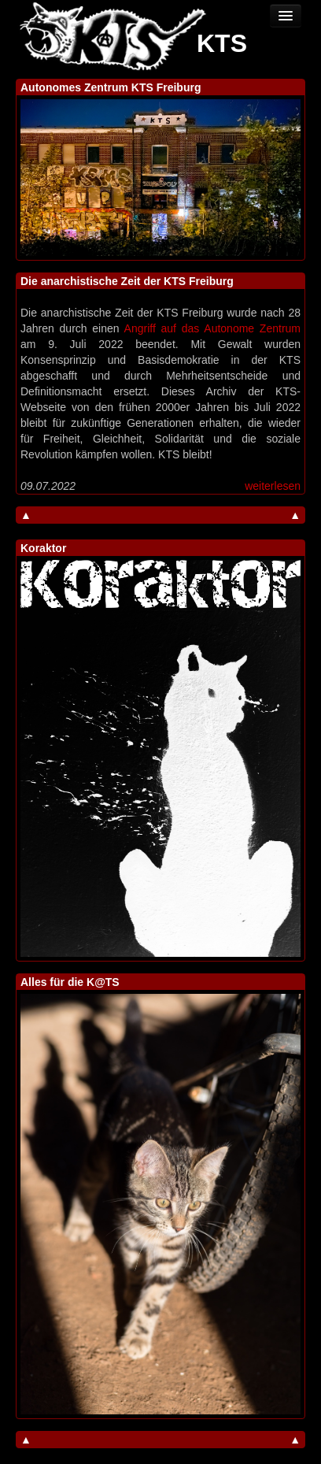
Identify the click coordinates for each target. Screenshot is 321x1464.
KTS (222, 43)
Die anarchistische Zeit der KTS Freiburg (127, 281)
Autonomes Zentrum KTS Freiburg (110, 87)
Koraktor (43, 548)
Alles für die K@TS (70, 982)
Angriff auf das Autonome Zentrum (212, 328)
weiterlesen (273, 486)
